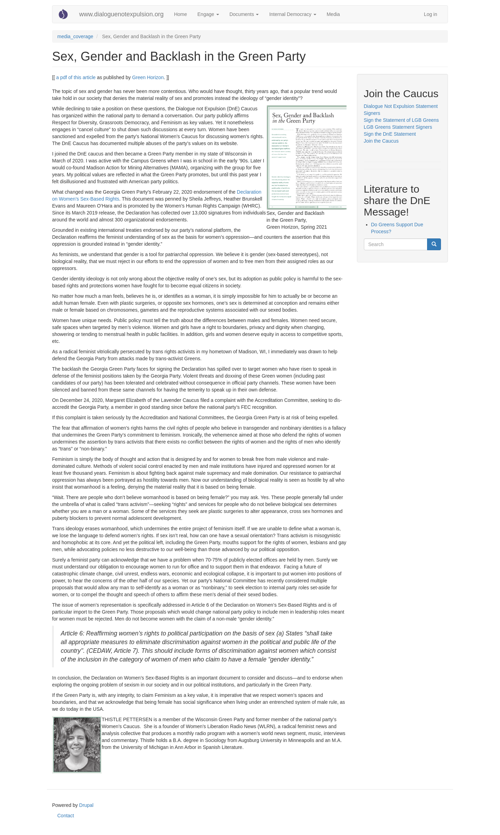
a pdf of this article (76, 77)
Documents (244, 14)
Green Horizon (148, 77)
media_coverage (75, 36)
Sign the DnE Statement (390, 134)
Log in (430, 14)
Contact (65, 815)
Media (333, 14)
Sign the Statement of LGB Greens (401, 120)
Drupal (86, 805)
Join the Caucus (382, 141)
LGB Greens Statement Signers (398, 127)
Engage (208, 14)
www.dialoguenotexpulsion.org (121, 14)
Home (180, 14)
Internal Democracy (292, 14)
